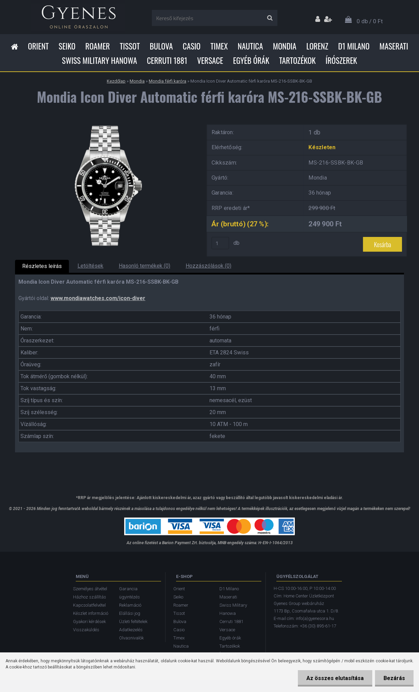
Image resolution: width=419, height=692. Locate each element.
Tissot (130, 46)
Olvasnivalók (131, 637)
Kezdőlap (116, 81)
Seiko (67, 46)
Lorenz (317, 46)
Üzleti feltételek (133, 621)
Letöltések (90, 266)
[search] (270, 18)
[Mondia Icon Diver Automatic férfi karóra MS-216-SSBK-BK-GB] (105, 123)
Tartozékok (297, 60)
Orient (38, 46)
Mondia (285, 46)
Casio (192, 46)
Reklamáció (130, 605)
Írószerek (341, 60)
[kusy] (220, 243)
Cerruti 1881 (167, 60)
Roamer (97, 46)
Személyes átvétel (90, 588)
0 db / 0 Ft (370, 21)
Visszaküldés (86, 629)
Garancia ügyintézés (129, 592)
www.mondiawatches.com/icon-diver (97, 298)
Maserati (393, 46)
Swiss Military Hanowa (99, 60)
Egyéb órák (251, 60)
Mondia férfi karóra (167, 81)
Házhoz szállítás (89, 596)
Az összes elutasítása (335, 678)
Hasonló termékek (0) (144, 266)
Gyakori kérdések (89, 621)
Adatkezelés (131, 629)
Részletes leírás (42, 266)
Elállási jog (129, 613)
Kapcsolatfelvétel (89, 605)
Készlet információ (90, 613)
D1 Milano (354, 46)
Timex (219, 46)
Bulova (161, 46)
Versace (210, 60)
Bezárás (394, 678)
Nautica (250, 46)
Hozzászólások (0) (208, 266)
